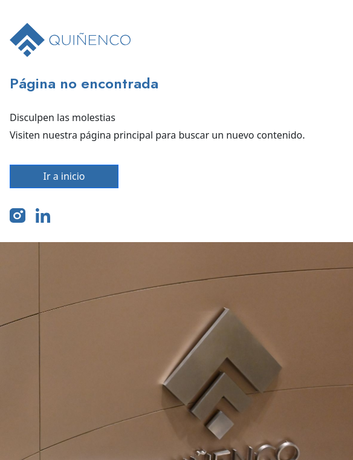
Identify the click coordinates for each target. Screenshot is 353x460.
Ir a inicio (64, 176)
